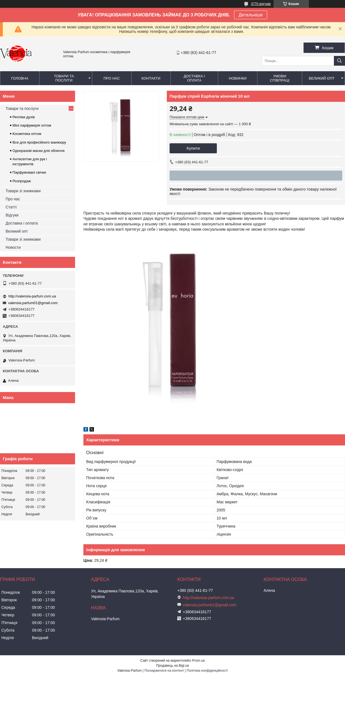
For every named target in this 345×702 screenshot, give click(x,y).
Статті (11, 207)
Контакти (151, 78)
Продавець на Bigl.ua (172, 665)
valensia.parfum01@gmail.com (33, 303)
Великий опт (322, 78)
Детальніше (251, 15)
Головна (19, 78)
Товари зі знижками (23, 191)
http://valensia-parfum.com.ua (32, 296)
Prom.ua (198, 660)
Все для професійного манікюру (39, 142)
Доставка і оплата (194, 78)
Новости (13, 247)
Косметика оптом (27, 134)
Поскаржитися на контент (164, 671)
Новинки (238, 78)
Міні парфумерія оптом (32, 125)
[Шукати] (339, 61)
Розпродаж (22, 181)
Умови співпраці (279, 78)
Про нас (111, 78)
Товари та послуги (64, 78)
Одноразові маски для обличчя (38, 151)
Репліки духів (24, 117)
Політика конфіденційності (207, 671)
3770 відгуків (261, 4)
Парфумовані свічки (29, 172)
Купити (193, 148)
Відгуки (12, 215)
